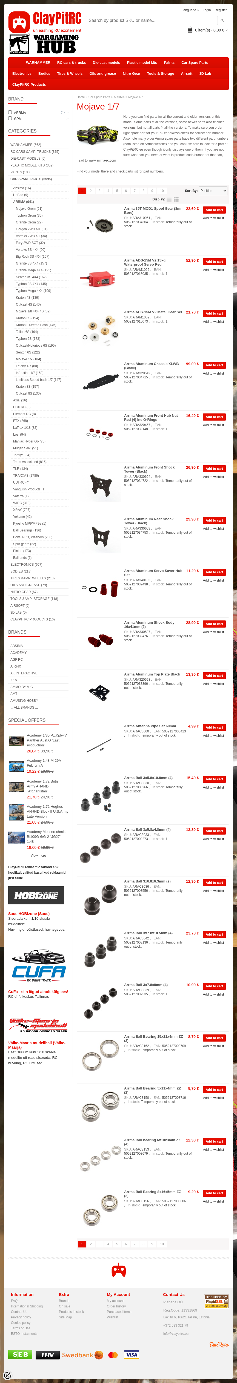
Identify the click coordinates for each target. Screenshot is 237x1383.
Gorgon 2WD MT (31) (31, 229)
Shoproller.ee (219, 1344)
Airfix (15, 666)
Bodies (44, 73)
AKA (13, 680)
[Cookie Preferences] (8, 1375)
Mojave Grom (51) (29, 209)
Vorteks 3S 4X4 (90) (30, 250)
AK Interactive (24, 673)
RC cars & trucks (71, 63)
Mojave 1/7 (135, 97)
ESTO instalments (24, 1334)
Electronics (22, 73)
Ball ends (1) (22, 558)
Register (221, 10)
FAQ (14, 1301)
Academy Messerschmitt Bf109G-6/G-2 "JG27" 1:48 (46, 837)
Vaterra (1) (20, 496)
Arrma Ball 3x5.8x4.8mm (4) (147, 829)
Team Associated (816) (30, 462)
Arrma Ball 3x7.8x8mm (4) (146, 985)
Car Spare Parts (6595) (31, 179)
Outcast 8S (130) (28, 393)
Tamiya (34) (21, 455)
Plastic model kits (142, 63)
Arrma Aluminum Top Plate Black (152, 674)
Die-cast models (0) (27, 158)
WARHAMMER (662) (25, 145)
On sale (64, 1306)
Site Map (65, 1317)
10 (162, 191)
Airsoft (187, 73)
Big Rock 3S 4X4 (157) (32, 256)
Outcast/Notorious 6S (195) (36, 345)
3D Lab (205, 73)
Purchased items (119, 1312)
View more (38, 856)
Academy (18, 653)
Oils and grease (102, 73)
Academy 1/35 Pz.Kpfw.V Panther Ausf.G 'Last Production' (47, 740)
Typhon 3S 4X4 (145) (31, 284)
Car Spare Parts (194, 63)
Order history (116, 1306)
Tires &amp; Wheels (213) (32, 578)
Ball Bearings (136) (27, 530)
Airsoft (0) (20, 606)
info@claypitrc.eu (176, 1334)
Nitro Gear (131, 73)
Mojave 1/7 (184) (28, 359)
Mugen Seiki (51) (25, 448)
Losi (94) (19, 434)
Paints (169, 63)
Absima (16, 646)
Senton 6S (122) (28, 352)
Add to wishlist (213, 218)
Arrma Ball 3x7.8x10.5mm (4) (148, 933)
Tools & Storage (160, 73)
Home (81, 97)
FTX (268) (20, 421)
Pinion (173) (22, 551)
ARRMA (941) (23, 202)
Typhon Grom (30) (29, 215)
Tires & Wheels (69, 73)
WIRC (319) (21, 503)
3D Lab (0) (18, 612)
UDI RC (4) (21, 482)
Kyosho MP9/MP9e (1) (29, 523)
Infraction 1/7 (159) (30, 373)
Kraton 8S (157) (27, 387)
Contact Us (19, 1312)
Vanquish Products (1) (29, 489)
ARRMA (119, 97)
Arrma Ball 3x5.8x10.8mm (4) (148, 778)
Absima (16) (22, 188)
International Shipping (27, 1306)
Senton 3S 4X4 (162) (31, 277)
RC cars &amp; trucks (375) (34, 152)
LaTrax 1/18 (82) (25, 428)
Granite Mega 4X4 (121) (33, 270)
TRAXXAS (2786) (26, 476)
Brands (64, 1301)
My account (115, 1301)
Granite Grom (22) (29, 222)
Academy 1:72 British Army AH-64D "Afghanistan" (44, 786)
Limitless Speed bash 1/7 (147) (38, 380)
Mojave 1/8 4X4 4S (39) (33, 311)
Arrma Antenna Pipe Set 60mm (150, 726)
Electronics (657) (26, 565)
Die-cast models (106, 63)
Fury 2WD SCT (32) (30, 243)
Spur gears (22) (24, 544)
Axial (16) (20, 400)
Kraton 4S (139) (27, 298)
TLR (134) (20, 469)
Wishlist (112, 1317)
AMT (13, 694)
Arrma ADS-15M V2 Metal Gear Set (153, 312)
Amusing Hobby (24, 701)
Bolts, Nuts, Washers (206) (32, 537)
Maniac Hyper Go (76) (29, 441)
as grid (176, 199)
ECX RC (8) (21, 407)
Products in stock (71, 1312)
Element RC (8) (24, 414)
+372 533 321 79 (175, 1325)
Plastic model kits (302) (31, 165)
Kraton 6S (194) (27, 318)
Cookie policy (20, 1323)
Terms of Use (20, 1328)
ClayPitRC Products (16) (32, 619)
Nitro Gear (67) (24, 592)
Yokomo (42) (22, 517)
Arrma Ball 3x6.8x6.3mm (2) (147, 881)
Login (207, 10)
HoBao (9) (20, 195)
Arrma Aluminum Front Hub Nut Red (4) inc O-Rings (151, 417)
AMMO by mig (21, 687)
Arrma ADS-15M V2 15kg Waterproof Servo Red (144, 262)
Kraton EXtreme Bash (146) (36, 325)
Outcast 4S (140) (28, 304)
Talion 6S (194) (27, 332)
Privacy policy (21, 1317)
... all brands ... (24, 707)
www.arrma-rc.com (102, 160)
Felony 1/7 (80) (27, 366)
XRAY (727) (21, 510)
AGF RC (16, 660)
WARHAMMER (38, 63)
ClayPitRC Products (29, 84)
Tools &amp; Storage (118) (34, 599)
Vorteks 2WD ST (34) (31, 236)
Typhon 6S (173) (28, 339)
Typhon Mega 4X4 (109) (33, 291)
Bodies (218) (21, 571)
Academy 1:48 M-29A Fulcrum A (44, 762)
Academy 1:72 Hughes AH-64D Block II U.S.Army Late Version (47, 811)
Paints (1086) (21, 172)
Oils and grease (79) (28, 585)
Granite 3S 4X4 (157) (31, 263)
